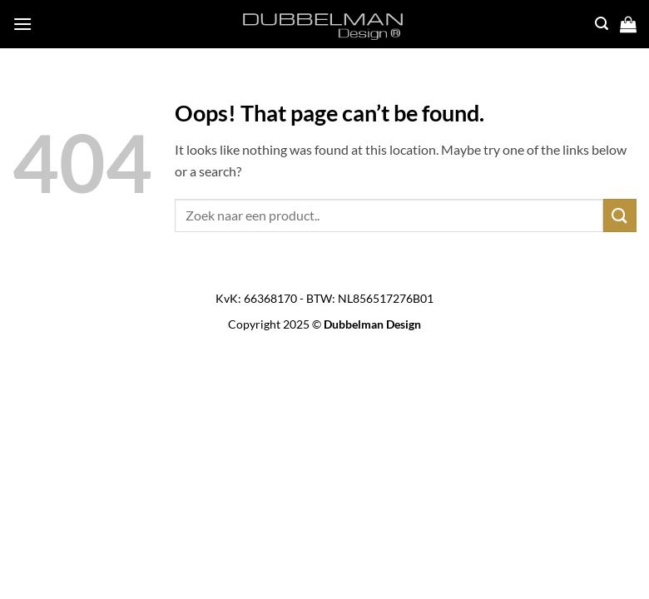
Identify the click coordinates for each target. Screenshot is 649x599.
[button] (22, 23)
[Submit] (620, 215)
